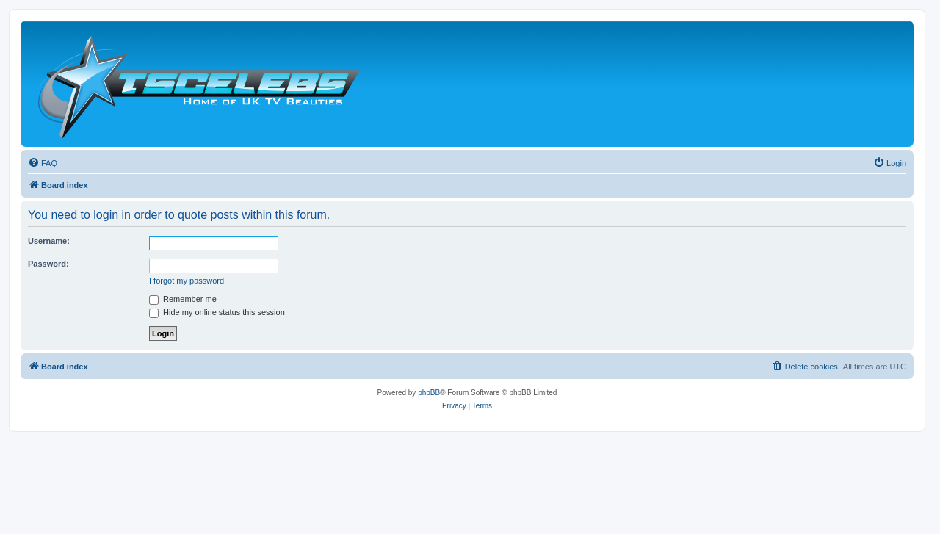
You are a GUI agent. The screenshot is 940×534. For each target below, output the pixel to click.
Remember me (183, 299)
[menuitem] (42, 163)
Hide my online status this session (217, 312)
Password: (48, 263)
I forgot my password (186, 280)
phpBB (429, 393)
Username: (49, 241)
